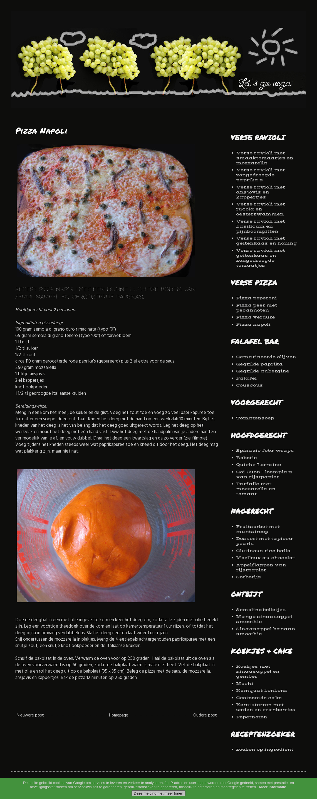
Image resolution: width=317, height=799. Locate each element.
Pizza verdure (255, 317)
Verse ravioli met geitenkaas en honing (266, 241)
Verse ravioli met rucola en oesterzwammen (260, 209)
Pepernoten (251, 717)
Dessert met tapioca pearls (264, 541)
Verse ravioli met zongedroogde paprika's (260, 175)
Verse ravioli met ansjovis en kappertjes (260, 192)
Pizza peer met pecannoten (256, 308)
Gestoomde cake (259, 697)
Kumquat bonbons (262, 690)
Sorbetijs (248, 577)
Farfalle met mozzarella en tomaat (256, 488)
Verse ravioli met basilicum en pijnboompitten (260, 226)
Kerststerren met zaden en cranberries (266, 707)
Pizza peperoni (256, 298)
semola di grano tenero (55, 336)
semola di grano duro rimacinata (65, 330)
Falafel (246, 378)
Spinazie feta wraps (265, 450)
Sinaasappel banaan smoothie (265, 631)
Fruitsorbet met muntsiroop (258, 529)
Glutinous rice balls (263, 550)
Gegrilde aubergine (262, 371)
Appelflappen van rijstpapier (261, 567)
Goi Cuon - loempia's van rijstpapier (264, 474)
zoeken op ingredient (264, 749)
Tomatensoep (255, 418)
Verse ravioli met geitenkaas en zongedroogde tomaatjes (260, 258)
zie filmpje (195, 439)
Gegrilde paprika (259, 364)
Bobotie (246, 457)
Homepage (118, 716)
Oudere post (205, 716)
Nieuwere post (30, 716)
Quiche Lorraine (258, 464)
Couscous (249, 385)
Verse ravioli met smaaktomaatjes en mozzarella (264, 158)
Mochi (244, 683)
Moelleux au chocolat (265, 557)
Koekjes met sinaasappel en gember (257, 671)
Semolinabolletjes (261, 609)
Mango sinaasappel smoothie (264, 619)
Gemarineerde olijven (266, 356)
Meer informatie (272, 794)
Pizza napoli (253, 324)
